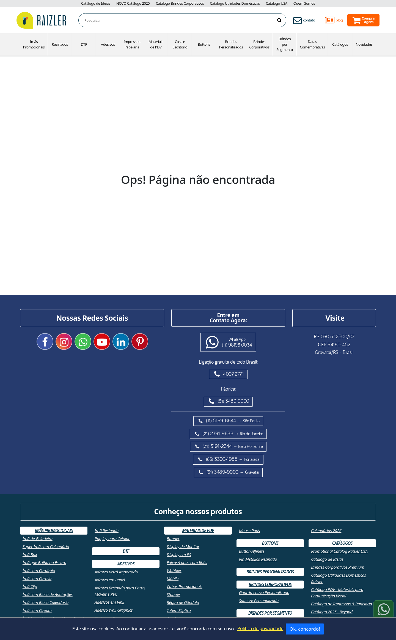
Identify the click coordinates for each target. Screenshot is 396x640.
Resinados (60, 44)
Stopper (173, 594)
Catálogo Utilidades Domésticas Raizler (338, 578)
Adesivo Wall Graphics (114, 610)
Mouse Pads (249, 530)
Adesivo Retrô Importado (116, 571)
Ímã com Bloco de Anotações (48, 594)
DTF (84, 44)
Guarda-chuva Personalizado (264, 592)
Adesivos (108, 44)
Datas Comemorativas (312, 44)
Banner (173, 538)
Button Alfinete (252, 551)
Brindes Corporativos (259, 44)
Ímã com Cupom (37, 610)
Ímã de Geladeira (38, 538)
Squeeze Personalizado (259, 600)
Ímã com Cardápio (39, 570)
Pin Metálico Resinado (258, 559)
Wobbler (174, 570)
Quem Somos (304, 3)
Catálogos (340, 44)
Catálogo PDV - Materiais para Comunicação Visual (337, 592)
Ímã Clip (30, 586)
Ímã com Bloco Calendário (45, 602)
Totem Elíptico (179, 610)
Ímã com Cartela (37, 578)
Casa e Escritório (179, 44)
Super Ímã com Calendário (46, 546)
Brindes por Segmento (284, 44)
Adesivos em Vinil (109, 602)
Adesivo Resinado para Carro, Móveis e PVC (120, 591)
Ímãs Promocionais (34, 44)
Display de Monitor (183, 546)
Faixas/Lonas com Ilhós (187, 562)
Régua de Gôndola (183, 602)
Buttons (204, 44)
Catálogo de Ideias (95, 3)
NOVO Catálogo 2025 (133, 3)
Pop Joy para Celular (112, 538)
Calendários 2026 (326, 530)
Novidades (364, 44)
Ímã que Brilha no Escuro (44, 562)
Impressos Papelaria (131, 44)
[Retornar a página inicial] (41, 20)
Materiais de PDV (155, 44)
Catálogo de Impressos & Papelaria (341, 603)
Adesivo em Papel (110, 579)
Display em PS (179, 554)
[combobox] (185, 20)
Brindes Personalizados (231, 44)
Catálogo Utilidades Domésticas (235, 3)
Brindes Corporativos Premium (337, 567)
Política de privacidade (260, 628)
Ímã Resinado (107, 530)
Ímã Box (30, 554)
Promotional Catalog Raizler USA (339, 551)
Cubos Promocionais (184, 586)
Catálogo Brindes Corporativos (180, 3)
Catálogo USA (276, 3)
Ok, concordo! (305, 629)
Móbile (172, 578)
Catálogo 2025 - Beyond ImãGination (332, 615)
